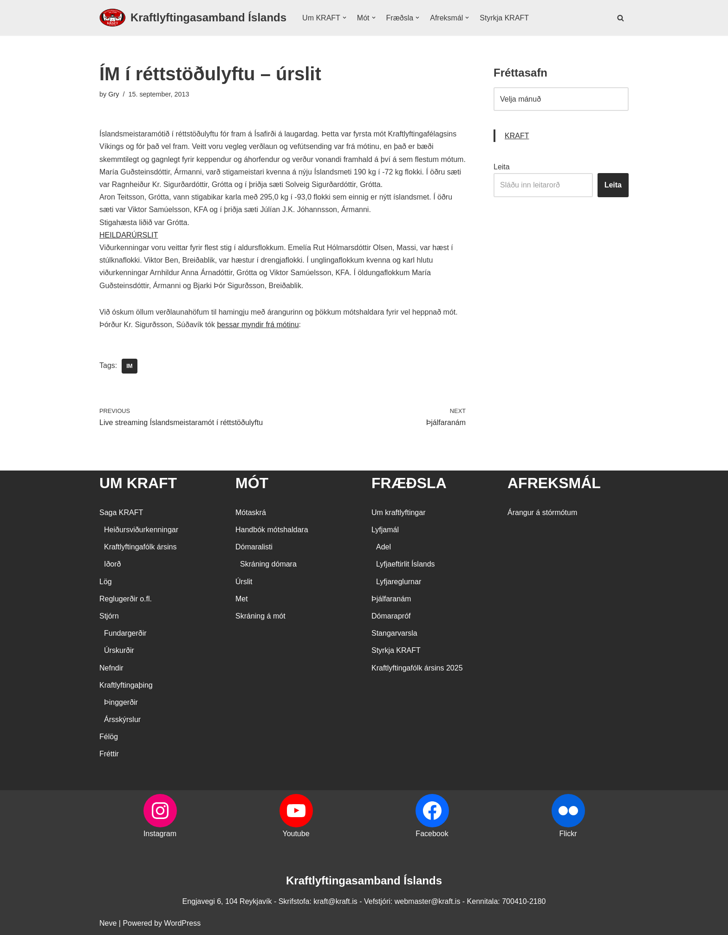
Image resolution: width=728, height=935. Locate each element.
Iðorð (112, 564)
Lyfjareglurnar (398, 582)
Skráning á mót (260, 616)
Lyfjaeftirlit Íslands (405, 564)
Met (241, 599)
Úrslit (243, 582)
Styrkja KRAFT (504, 18)
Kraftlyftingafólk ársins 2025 (417, 668)
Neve (108, 923)
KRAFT (517, 136)
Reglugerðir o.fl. (125, 599)
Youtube (295, 834)
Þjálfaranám (391, 599)
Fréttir (109, 754)
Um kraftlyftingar (398, 512)
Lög (105, 582)
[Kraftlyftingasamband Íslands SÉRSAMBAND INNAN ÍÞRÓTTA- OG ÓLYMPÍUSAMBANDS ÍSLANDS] (192, 17)
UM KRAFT (138, 483)
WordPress (182, 923)
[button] (344, 17)
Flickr (568, 834)
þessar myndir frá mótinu (258, 325)
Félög (108, 737)
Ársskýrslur (122, 719)
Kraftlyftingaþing (126, 685)
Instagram (159, 834)
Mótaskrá (250, 512)
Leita (502, 167)
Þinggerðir (121, 702)
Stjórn (109, 616)
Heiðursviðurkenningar (141, 530)
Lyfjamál (385, 530)
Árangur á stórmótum (542, 512)
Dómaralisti (254, 547)
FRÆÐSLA (409, 483)
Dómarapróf (390, 616)
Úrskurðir (119, 650)
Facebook (432, 834)
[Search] (620, 17)
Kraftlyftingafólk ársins (140, 547)
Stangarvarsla (394, 633)
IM (129, 366)
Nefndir (111, 668)
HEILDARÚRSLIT (128, 235)
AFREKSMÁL (554, 483)
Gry (113, 94)
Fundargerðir (125, 633)
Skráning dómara (268, 564)
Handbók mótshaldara (271, 530)
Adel (383, 547)
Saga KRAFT (121, 512)
